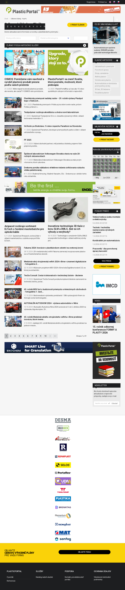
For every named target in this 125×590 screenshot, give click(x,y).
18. (106, 167)
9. (98, 164)
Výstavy (33, 27)
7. (118, 160)
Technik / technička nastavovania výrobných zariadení (103, 230)
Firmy (15, 27)
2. (98, 160)
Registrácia (91, 2)
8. (94, 164)
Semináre (37, 27)
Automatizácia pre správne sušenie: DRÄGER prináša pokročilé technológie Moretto (105, 50)
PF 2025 (27, 140)
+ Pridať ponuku (106, 266)
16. (98, 167)
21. (118, 167)
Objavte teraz (84, 552)
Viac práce (106, 261)
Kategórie (11, 27)
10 (45, 336)
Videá (40, 27)
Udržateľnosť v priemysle (104, 66)
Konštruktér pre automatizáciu (106, 240)
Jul (116, 178)
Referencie (11, 581)
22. (95, 171)
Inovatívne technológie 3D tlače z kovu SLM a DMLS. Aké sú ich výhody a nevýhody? (66, 229)
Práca (44, 27)
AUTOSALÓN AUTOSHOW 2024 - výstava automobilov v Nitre (51, 303)
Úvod (6, 19)
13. (114, 164)
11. (106, 164)
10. (102, 164)
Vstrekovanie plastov (103, 80)
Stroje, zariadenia (101, 73)
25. (106, 171)
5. (110, 160)
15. (95, 167)
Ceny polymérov (22, 27)
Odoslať (113, 403)
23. (98, 171)
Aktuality (29, 27)
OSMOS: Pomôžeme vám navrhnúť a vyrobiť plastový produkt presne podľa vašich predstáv (24, 82)
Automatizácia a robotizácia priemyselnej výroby (106, 85)
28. (118, 171)
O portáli (10, 577)
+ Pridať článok (77, 25)
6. (114, 160)
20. (114, 167)
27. (114, 171)
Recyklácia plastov (102, 93)
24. (102, 171)
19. (110, 167)
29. (95, 174)
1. (94, 160)
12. (110, 164)
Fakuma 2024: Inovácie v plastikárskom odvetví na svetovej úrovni (53, 248)
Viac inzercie (106, 134)
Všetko (97, 132)
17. (102, 167)
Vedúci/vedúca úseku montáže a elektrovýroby (106, 218)
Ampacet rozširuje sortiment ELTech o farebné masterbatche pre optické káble (24, 229)
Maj (97, 178)
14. (118, 164)
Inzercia (18, 27)
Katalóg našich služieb (44, 577)
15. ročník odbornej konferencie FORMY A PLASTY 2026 (105, 329)
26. (110, 171)
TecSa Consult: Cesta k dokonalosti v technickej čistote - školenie (53, 275)
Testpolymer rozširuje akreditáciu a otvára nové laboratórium (51, 112)
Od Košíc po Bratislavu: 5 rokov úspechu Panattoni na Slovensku (53, 126)
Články (26, 27)
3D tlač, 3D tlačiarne (102, 89)
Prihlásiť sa (102, 2)
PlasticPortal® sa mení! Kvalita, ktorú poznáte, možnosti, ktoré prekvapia (65, 82)
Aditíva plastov (100, 77)
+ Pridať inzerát (106, 140)
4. (106, 160)
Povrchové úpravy (102, 70)
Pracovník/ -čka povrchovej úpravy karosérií (105, 250)
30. (98, 174)
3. (102, 160)
